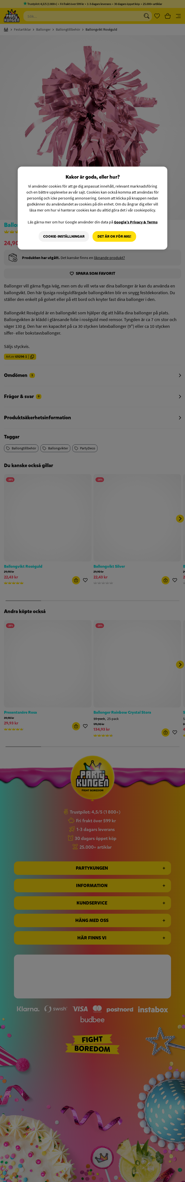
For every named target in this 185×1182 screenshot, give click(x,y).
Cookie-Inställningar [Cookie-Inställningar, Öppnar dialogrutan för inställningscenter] (64, 236)
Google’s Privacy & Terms (136, 221)
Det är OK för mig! (114, 236)
